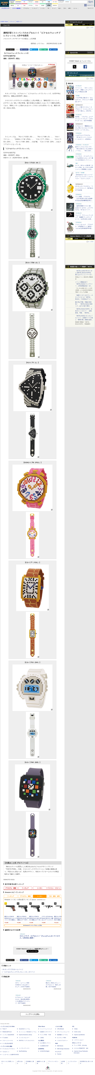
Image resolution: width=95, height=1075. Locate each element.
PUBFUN (74, 1037)
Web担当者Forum (7, 1031)
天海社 (76, 1029)
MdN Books (60, 1046)
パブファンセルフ (78, 1040)
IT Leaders (5, 1037)
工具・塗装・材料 (54, 896)
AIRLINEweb (60, 1029)
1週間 (83, 24)
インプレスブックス (24, 1048)
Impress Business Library (25, 1034)
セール (75, 8)
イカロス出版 (58, 1026)
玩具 (59, 8)
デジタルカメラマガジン (8, 1048)
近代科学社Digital (44, 1051)
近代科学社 (41, 1048)
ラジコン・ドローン (54, 888)
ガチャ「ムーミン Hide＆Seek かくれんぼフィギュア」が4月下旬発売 (22, 984)
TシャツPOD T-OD (45, 1034)
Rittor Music (41, 1026)
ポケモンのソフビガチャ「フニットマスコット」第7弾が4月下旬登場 (84, 188)
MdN (56, 1043)
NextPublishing (23, 1051)
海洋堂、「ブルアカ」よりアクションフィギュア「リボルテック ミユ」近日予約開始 (84, 118)
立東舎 (42, 1037)
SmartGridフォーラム (24, 1029)
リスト (17, 49)
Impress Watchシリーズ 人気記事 (80, 236)
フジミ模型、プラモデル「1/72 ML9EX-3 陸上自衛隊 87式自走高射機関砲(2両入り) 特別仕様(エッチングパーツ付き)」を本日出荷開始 (84, 200)
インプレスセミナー (24, 1037)
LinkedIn (55, 49)
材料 (69, 8)
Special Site (74, 52)
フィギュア (35, 8)
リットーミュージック (46, 1029)
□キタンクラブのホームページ (12, 969)
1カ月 (90, 24)
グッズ (54, 8)
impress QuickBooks (79, 1034)
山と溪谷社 (41, 1040)
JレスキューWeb (61, 1037)
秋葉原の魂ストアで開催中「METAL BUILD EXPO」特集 (81, 267)
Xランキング (74, 73)
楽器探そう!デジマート (46, 1031)
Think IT (4, 1029)
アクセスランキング (76, 22)
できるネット (5, 1051)
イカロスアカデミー (62, 1040)
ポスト (11, 49)
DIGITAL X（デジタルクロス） (27, 1040)
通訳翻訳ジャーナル (62, 1034)
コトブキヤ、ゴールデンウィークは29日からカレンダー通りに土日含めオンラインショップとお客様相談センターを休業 (84, 160)
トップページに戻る (32, 1014)
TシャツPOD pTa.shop (80, 1045)
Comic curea (77, 1031)
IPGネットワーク (76, 1043)
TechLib (59, 1054)
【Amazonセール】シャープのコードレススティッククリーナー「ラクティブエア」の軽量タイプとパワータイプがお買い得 (84, 178)
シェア (25, 49)
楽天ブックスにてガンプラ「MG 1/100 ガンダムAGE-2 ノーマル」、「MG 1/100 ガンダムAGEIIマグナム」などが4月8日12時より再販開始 (83, 150)
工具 (64, 8)
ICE (73, 1026)
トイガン (42, 8)
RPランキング (72, 75)
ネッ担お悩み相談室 (7, 1043)
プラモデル (26, 8)
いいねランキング (87, 75)
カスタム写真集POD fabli (81, 1048)
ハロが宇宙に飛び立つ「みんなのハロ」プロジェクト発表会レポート (84, 99)
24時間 (76, 24)
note (45, 49)
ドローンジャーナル (7, 1040)
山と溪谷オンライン (45, 1043)
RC (48, 8)
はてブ (35, 49)
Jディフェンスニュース (63, 1031)
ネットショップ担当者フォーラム (27, 1031)
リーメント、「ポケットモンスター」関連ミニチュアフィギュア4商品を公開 (84, 89)
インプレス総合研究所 (8, 1034)
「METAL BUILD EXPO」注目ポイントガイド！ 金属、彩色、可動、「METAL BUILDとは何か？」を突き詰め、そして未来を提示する (84, 312)
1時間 (69, 24)
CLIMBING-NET (44, 1046)
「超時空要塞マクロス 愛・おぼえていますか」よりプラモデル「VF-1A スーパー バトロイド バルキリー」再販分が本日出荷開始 (84, 209)
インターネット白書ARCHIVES (10, 1054)
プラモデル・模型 (10, 888)
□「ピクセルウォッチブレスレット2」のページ (18, 972)
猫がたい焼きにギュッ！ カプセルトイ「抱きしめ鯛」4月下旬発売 (53, 984)
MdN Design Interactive (63, 1048)
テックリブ (58, 1051)
